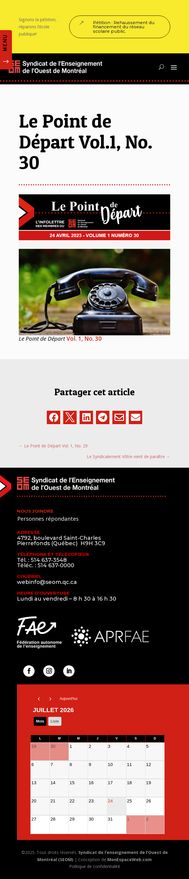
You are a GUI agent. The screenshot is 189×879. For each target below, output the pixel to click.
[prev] (39, 698)
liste (55, 721)
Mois (40, 721)
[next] (51, 698)
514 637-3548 (49, 560)
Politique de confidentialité (94, 866)
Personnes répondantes (48, 518)
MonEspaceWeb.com (129, 859)
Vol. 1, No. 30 (84, 338)
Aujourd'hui (69, 699)
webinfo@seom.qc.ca (47, 582)
